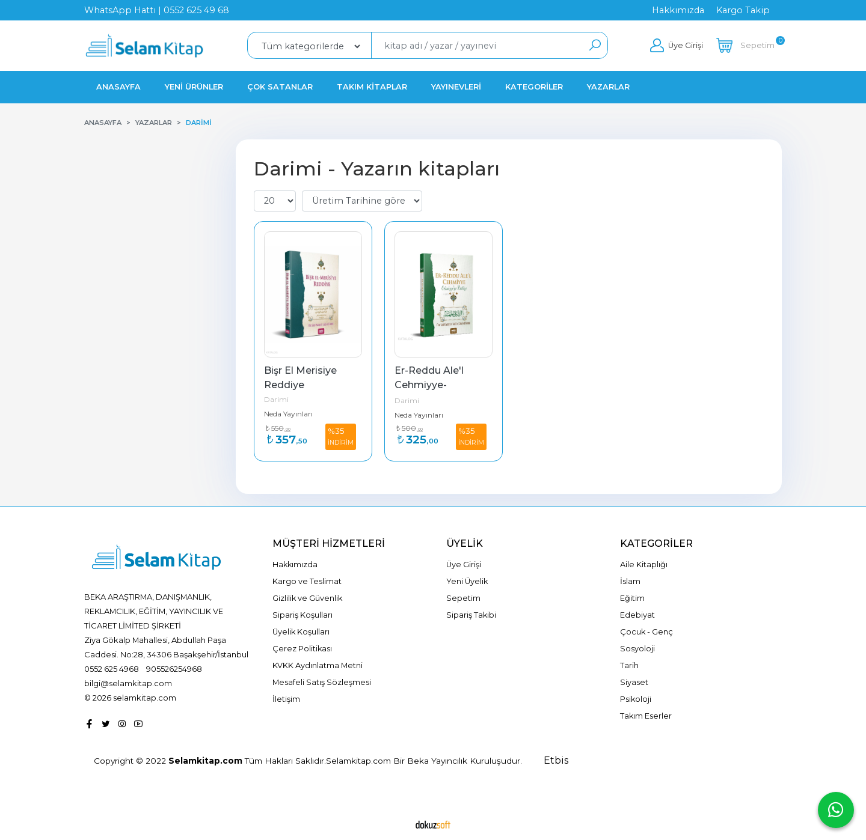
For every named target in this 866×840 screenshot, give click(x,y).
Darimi (276, 399)
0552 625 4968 (111, 669)
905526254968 (174, 669)
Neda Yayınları (288, 413)
